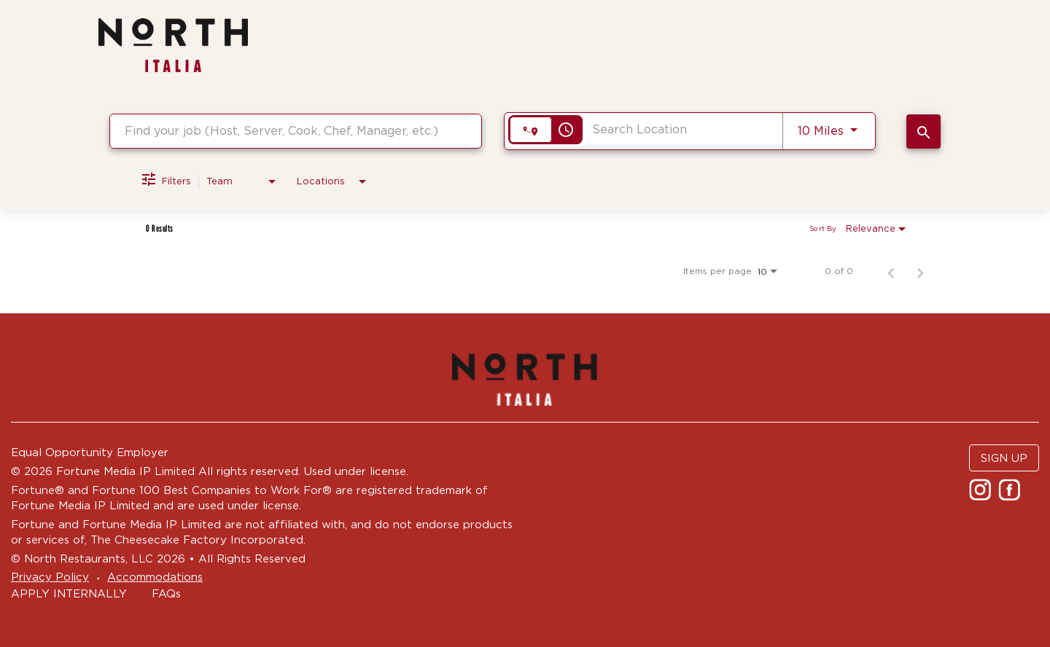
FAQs (166, 593)
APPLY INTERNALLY (69, 593)
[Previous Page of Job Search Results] (891, 271)
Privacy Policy (50, 576)
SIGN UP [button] (1004, 458)
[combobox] (296, 131)
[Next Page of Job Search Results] (920, 271)
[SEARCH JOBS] (923, 131)
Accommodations (155, 576)
